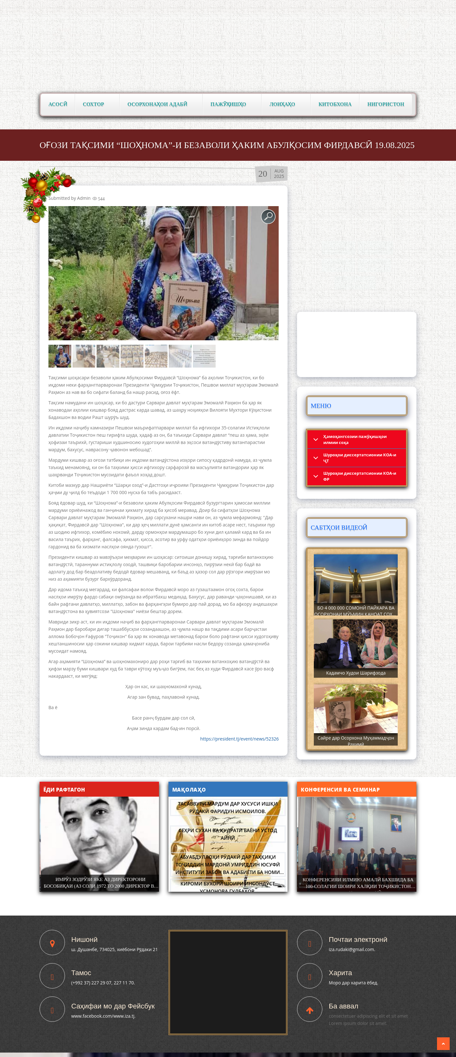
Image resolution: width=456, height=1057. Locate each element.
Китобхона (335, 104)
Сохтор (95, 104)
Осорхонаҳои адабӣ (159, 104)
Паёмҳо (340, 265)
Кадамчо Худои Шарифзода (356, 673)
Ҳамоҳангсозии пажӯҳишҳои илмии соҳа (355, 439)
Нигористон (385, 104)
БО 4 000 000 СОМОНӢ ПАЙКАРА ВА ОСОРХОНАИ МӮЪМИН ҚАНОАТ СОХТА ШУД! (355, 614)
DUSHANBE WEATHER (357, 344)
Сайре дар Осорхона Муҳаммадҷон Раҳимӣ (356, 741)
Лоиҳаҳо (284, 104)
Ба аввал (343, 1006)
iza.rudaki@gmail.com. (352, 949)
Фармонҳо (375, 248)
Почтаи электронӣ (358, 939)
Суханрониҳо (355, 283)
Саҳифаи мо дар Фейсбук (113, 1006)
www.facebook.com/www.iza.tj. (103, 1016)
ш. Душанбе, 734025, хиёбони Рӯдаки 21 (114, 949)
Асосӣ (57, 104)
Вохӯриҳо (338, 248)
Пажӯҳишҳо (230, 104)
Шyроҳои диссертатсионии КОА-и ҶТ (359, 458)
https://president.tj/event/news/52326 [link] (239, 739)
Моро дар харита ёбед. (353, 983)
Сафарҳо (375, 265)
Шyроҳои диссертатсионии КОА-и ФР (359, 476)
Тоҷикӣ (351, 6)
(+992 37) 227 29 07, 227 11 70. (103, 983)
